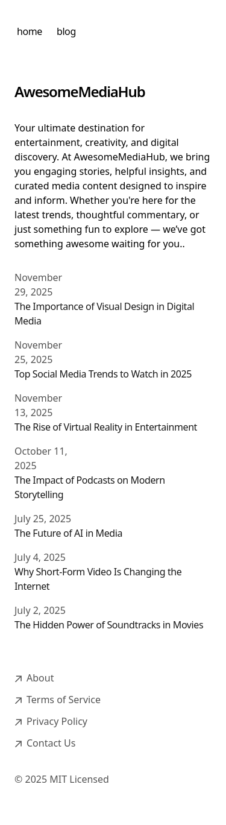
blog (66, 31)
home (29, 31)
